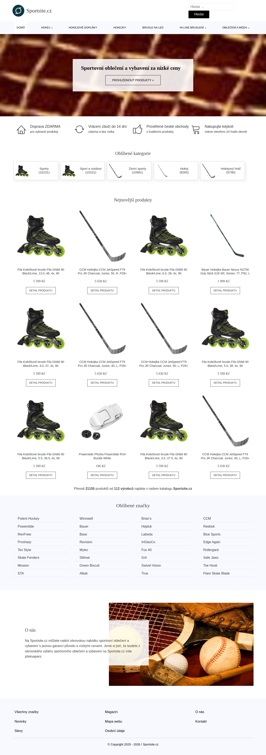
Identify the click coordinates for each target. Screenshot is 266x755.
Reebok (209, 526)
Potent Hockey (28, 518)
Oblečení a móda (234, 27)
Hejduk (146, 526)
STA (21, 573)
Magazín (111, 712)
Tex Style (24, 550)
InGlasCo (148, 542)
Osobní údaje (115, 731)
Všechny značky (27, 712)
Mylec (84, 550)
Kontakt (201, 721)
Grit (144, 557)
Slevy (19, 731)
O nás (199, 712)
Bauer (84, 526)
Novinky (20, 721)
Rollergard (211, 550)
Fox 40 (146, 550)
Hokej (45, 27)
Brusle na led (153, 27)
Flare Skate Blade (216, 573)
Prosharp (24, 542)
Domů (21, 27)
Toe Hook (210, 565)
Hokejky (119, 27)
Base (83, 534)
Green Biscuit (90, 565)
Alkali (83, 573)
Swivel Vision (151, 565)
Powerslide (26, 526)
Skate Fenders (28, 557)
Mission (23, 565)
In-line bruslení (192, 27)
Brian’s (146, 518)
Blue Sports (211, 534)
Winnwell (86, 518)
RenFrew (24, 534)
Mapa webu (113, 721)
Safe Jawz (211, 557)
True (144, 573)
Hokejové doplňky (83, 27)
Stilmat (85, 557)
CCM (207, 518)
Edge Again (211, 542)
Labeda (146, 534)
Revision (86, 542)
